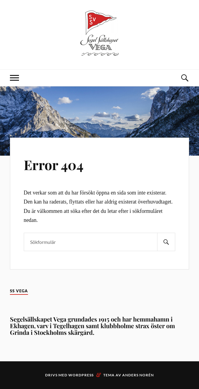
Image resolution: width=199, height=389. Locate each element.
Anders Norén (138, 375)
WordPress (81, 375)
